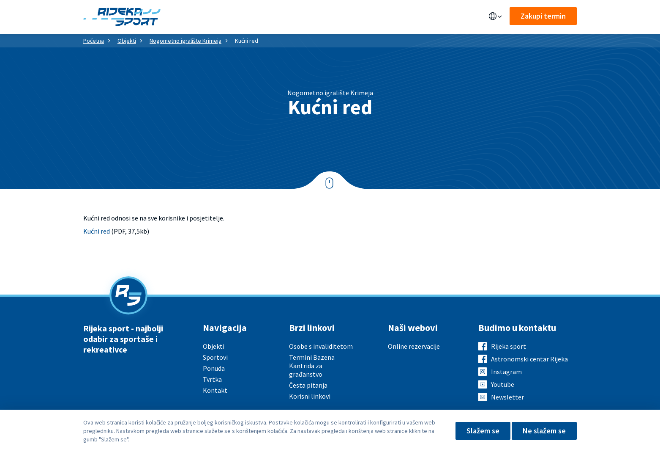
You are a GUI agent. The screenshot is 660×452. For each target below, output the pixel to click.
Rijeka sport (508, 346)
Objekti (192, 17)
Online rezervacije (414, 346)
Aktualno (311, 17)
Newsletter (507, 397)
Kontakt (386, 17)
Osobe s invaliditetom (321, 346)
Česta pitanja (308, 385)
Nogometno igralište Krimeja (185, 40)
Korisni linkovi (309, 396)
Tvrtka (212, 379)
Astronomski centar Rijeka (529, 359)
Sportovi (268, 17)
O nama (349, 17)
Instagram (506, 371)
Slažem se (482, 430)
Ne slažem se (544, 430)
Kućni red (96, 231)
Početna (93, 40)
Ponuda (229, 17)
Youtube (502, 384)
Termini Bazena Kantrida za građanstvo (312, 365)
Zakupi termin (543, 16)
